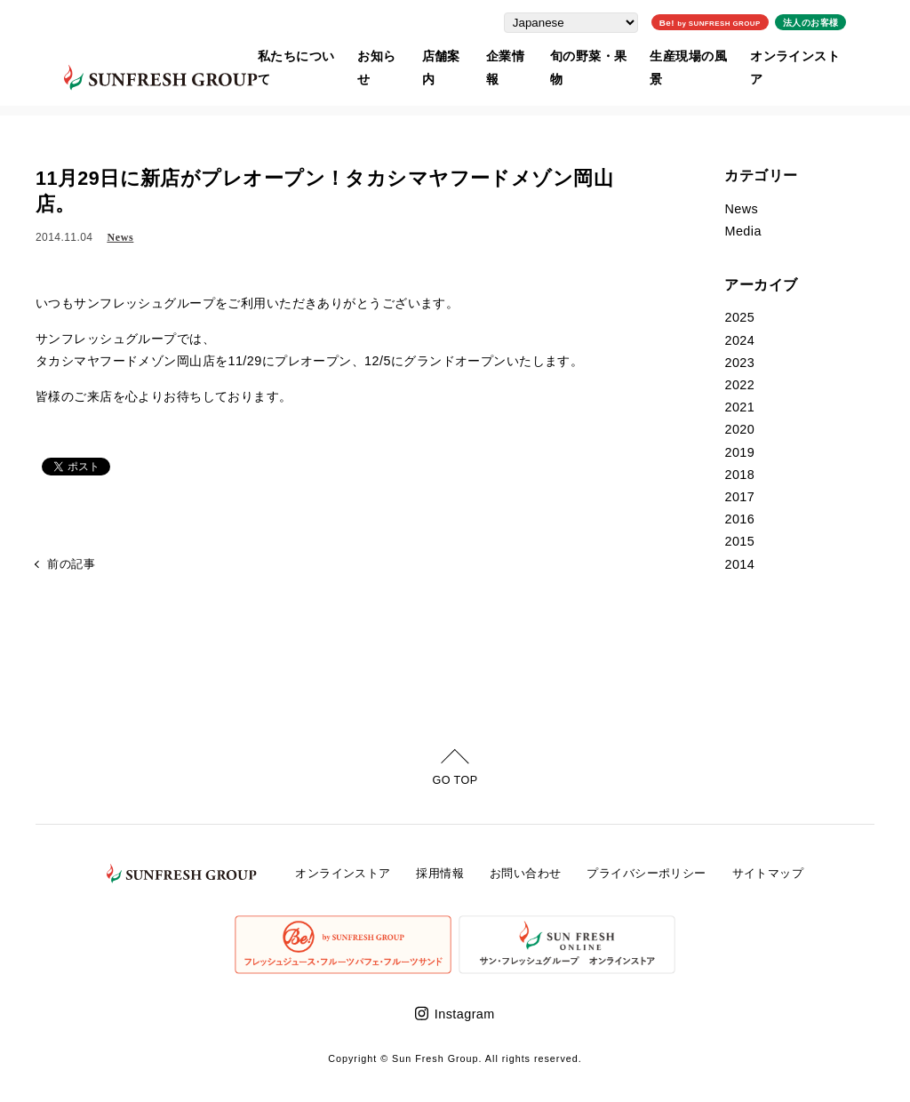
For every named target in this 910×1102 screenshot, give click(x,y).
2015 (739, 541)
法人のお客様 (838, 20)
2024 (739, 340)
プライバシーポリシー (646, 873)
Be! (737, 20)
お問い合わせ (526, 873)
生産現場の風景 (711, 54)
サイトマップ (768, 873)
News (120, 237)
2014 (739, 564)
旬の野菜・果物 (605, 54)
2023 (739, 362)
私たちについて (297, 54)
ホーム (51, 101)
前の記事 (71, 565)
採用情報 (440, 873)
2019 (739, 452)
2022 (739, 385)
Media (742, 231)
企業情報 (519, 54)
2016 (739, 519)
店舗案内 (451, 54)
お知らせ (384, 54)
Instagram (465, 1014)
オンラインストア (823, 54)
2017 (739, 497)
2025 (739, 317)
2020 (739, 429)
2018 (739, 474)
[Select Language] (599, 20)
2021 (739, 407)
